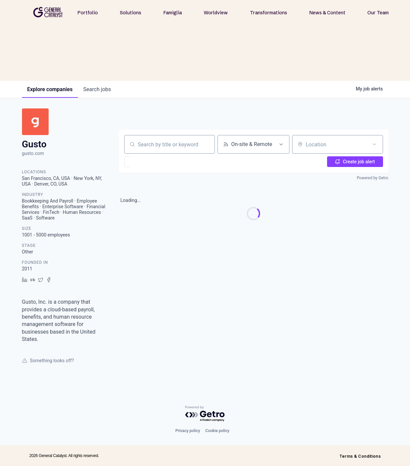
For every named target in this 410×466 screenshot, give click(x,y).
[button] (146, 161)
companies (50, 89)
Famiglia (173, 13)
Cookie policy (217, 430)
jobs (97, 89)
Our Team (378, 13)
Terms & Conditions (360, 456)
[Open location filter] (374, 144)
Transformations (268, 13)
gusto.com (33, 153)
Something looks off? (48, 360)
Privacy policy (187, 430)
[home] (48, 12)
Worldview (216, 13)
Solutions (130, 13)
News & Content (327, 13)
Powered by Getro (372, 178)
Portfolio (88, 13)
